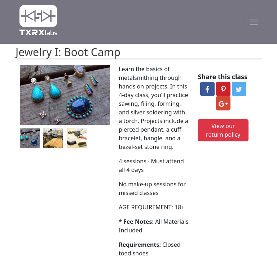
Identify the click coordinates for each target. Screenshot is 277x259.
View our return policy (223, 130)
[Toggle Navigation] (254, 22)
